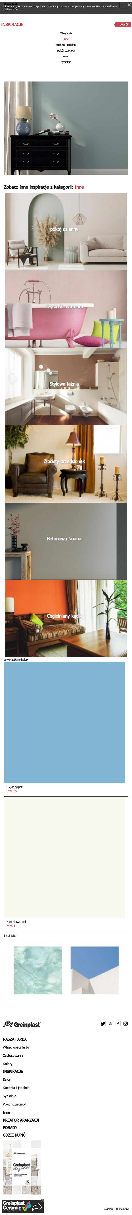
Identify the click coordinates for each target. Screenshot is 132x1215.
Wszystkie (66, 33)
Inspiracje (13, 1071)
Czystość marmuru (64, 306)
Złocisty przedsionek (64, 461)
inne (66, 39)
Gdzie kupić (14, 1134)
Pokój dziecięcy (14, 1104)
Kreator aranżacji (21, 1119)
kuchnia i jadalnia (66, 45)
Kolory (7, 1063)
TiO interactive (121, 1208)
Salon (7, 1079)
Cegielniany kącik (64, 616)
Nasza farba (15, 1038)
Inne (6, 1112)
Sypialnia (9, 1096)
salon (66, 56)
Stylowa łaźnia (64, 384)
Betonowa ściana (64, 538)
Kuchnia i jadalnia (16, 1087)
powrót (124, 24)
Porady (10, 1127)
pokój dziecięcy (66, 50)
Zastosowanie (13, 1055)
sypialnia (66, 62)
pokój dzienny (64, 229)
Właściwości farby (16, 1047)
